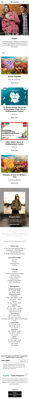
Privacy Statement (14, 277)
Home (2, 32)
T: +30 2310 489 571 (14, 252)
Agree (15, 395)
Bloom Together (14, 76)
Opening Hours (14, 263)
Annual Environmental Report (14, 273)
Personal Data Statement (9, 368)
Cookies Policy (14, 278)
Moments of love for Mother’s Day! (14, 176)
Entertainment (9, 32)
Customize (15, 389)
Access (14, 261)
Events (16, 32)
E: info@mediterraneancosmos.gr (14, 253)
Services (14, 260)
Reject (15, 392)
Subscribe (23, 361)
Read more (14, 82)
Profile (14, 271)
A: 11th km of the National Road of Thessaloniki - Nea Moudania (14, 249)
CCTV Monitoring (14, 282)
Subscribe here (14, 224)
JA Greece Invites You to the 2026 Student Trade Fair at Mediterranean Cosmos (14, 109)
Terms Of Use (14, 275)
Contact (14, 265)
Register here (14, 217)
